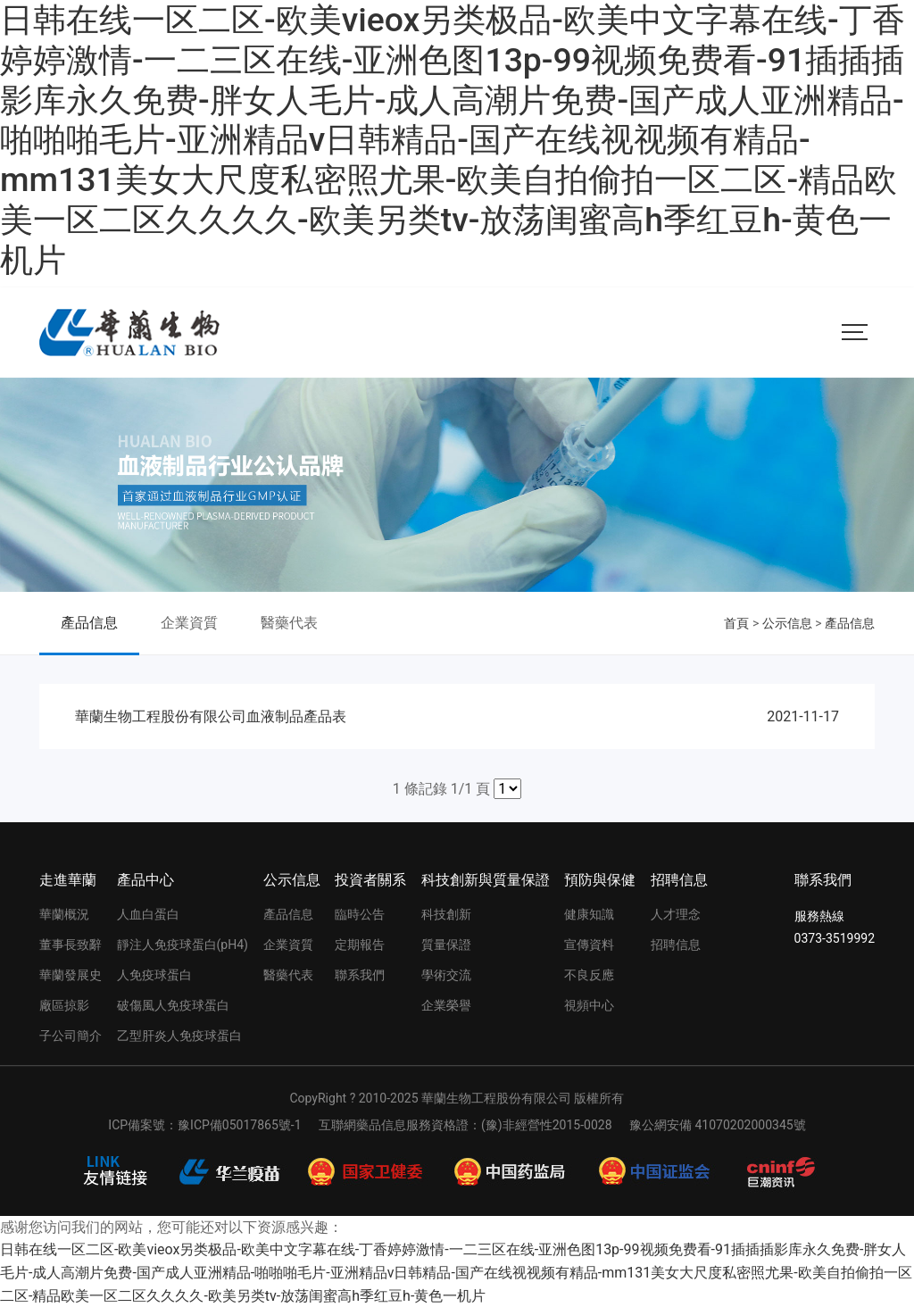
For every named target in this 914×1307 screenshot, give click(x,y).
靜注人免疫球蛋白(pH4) (182, 944)
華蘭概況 (64, 914)
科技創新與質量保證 (485, 879)
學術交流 (446, 975)
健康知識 (589, 914)
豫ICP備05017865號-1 (239, 1125)
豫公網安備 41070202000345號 (717, 1125)
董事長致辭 (70, 944)
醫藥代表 (289, 622)
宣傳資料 (589, 944)
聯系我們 (360, 975)
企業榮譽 (446, 1005)
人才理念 (676, 914)
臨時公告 (360, 914)
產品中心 (145, 879)
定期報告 (360, 944)
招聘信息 (679, 879)
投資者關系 (370, 879)
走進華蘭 (67, 879)
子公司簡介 (70, 1035)
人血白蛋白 (148, 914)
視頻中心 (589, 1005)
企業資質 (189, 622)
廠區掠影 (64, 1005)
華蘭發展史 (70, 975)
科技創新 (446, 914)
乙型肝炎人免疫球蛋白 (179, 1035)
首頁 (736, 623)
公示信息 (787, 623)
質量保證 (446, 944)
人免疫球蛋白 (154, 975)
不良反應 (589, 975)
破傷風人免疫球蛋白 (173, 1005)
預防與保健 (600, 879)
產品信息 (89, 622)
